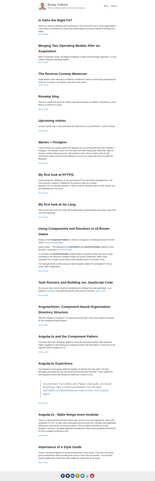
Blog (106, 6)
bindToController (65, 250)
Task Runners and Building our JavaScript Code (75, 282)
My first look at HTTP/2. (56, 174)
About (114, 6)
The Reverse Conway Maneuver (62, 74)
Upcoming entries (52, 120)
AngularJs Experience (55, 363)
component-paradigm (54, 243)
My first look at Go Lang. (57, 204)
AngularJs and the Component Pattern (68, 336)
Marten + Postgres (52, 142)
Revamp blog (48, 96)
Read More (43, 34)
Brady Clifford (58, 4)
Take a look (100, 291)
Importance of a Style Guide (60, 447)
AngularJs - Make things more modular (68, 414)
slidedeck (52, 291)
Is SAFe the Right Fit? (55, 20)
